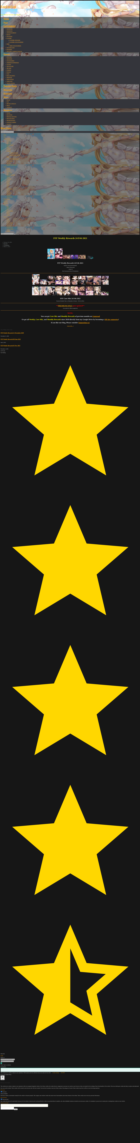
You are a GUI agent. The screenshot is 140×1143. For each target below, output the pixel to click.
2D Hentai (9, 140)
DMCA (8, 212)
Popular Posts (7, 198)
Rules (8, 206)
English (8, 168)
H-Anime (9, 150)
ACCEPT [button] (63, 1072)
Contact (8, 214)
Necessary (4, 1091)
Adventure (9, 178)
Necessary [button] (3, 1090)
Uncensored (9, 172)
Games (5, 166)
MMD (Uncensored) (14, 158)
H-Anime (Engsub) (13, 152)
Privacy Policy (10, 210)
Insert (17, 1109)
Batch (8, 146)
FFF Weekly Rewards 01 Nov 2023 (10, 345)
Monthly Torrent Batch (12, 164)
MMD (8, 156)
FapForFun (8, 6)
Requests (6, 200)
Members (6, 216)
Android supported (11, 174)
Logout (8, 230)
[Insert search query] (7, 132)
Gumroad (96, 316)
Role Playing (9, 188)
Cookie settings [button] (55, 1072)
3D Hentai (9, 142)
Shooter (8, 190)
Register (8, 220)
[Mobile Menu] (6, 128)
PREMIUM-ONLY (65, 306)
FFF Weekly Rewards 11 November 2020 (12, 333)
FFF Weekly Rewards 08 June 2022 (11, 339)
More (5, 204)
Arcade (8, 180)
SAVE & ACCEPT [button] (4, 1103)
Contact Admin (10, 228)
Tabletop (8, 194)
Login (8, 218)
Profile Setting (10, 222)
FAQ (8, 208)
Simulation (9, 192)
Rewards (8, 162)
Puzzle (8, 184)
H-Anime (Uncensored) (14, 154)
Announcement (10, 144)
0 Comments (6, 245)
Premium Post (10, 226)
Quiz (8, 186)
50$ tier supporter (111, 319)
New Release (9, 160)
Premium (6, 202)
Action (8, 176)
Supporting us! (84, 323)
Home (5, 134)
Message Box (10, 224)
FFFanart (9, 148)
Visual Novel (9, 196)
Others (8, 182)
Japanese (8, 170)
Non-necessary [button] (4, 1097)
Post (4, 136)
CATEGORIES (7, 138)
